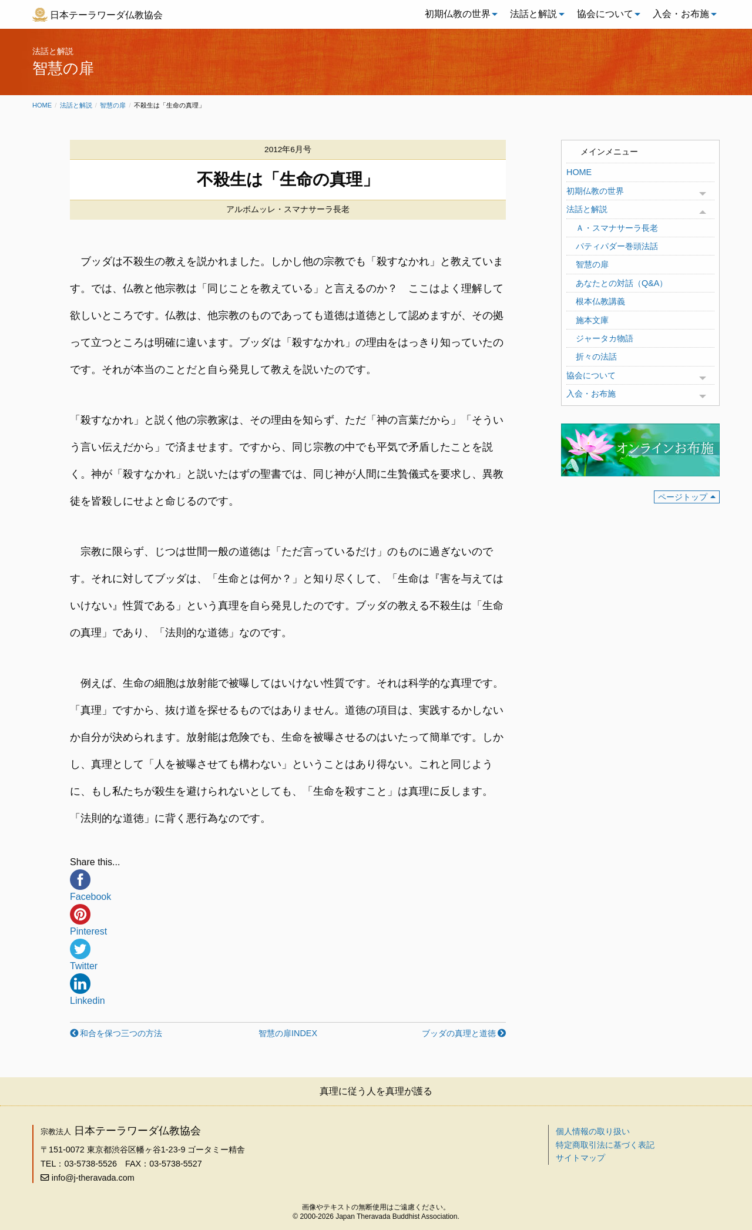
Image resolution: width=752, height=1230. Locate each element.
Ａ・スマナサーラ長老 (617, 228)
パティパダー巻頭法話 (617, 246)
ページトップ (682, 497)
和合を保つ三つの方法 (121, 1033)
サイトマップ (580, 1157)
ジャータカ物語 (604, 338)
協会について (605, 14)
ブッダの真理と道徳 (459, 1033)
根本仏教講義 (600, 301)
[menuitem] (458, 14)
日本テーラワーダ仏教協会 (106, 15)
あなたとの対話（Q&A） (621, 283)
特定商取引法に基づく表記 (605, 1145)
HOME (579, 172)
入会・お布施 (681, 14)
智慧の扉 (113, 105)
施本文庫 (592, 320)
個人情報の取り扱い (593, 1131)
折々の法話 (596, 356)
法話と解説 (533, 14)
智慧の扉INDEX (287, 1033)
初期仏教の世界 (458, 14)
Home (42, 105)
